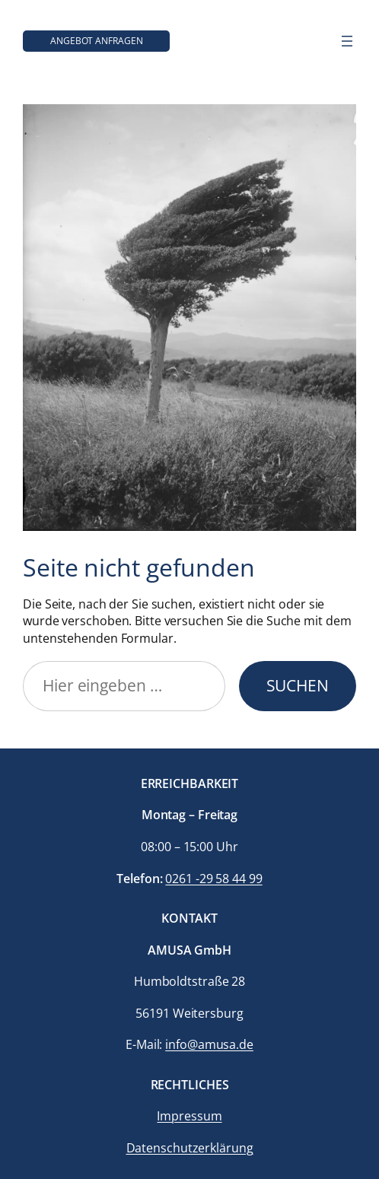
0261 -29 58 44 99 (213, 878)
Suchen (297, 685)
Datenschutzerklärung (189, 1147)
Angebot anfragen (96, 40)
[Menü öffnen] (347, 41)
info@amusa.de (209, 1044)
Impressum (189, 1115)
